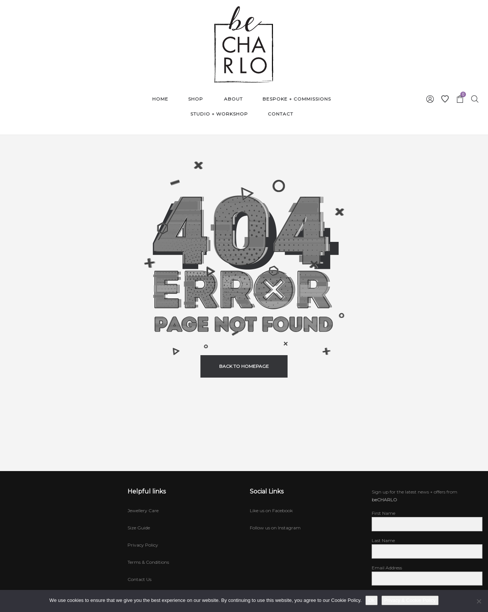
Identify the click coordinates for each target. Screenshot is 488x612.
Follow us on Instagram (275, 527)
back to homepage (244, 366)
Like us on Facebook (271, 510)
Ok (371, 600)
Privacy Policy (143, 545)
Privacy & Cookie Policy (410, 600)
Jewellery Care (143, 510)
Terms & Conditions (148, 562)
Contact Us (139, 579)
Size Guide (139, 527)
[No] (478, 601)
